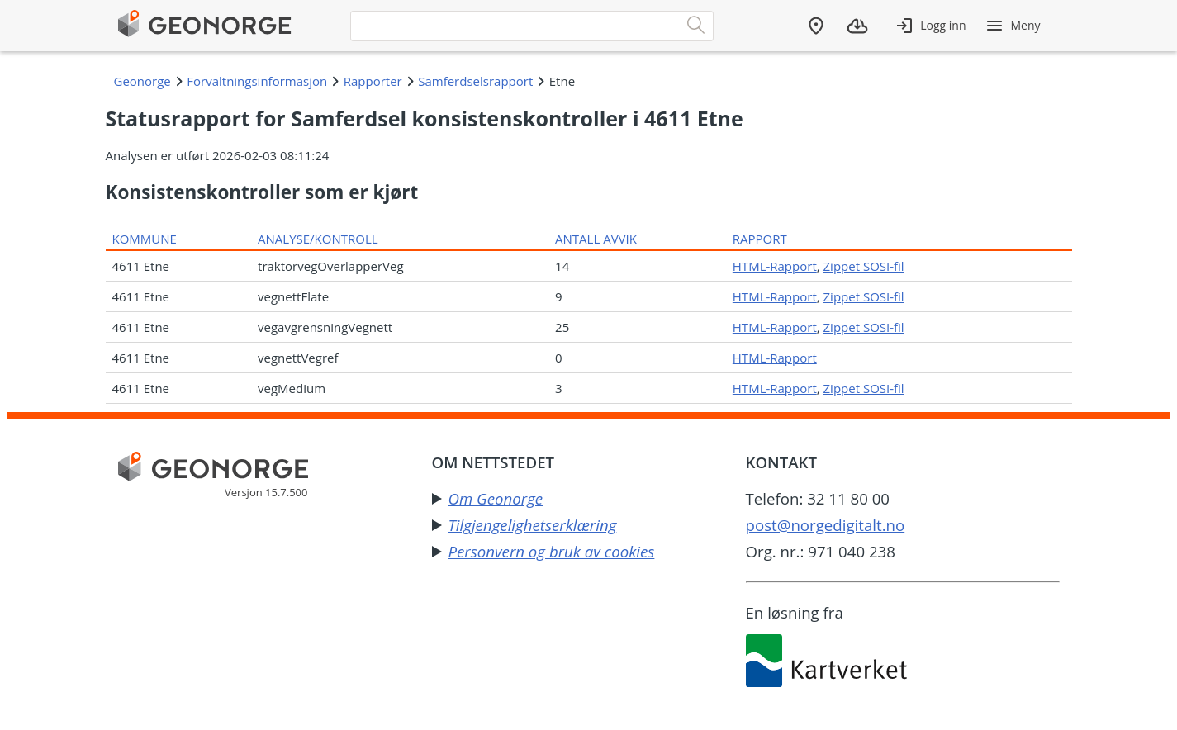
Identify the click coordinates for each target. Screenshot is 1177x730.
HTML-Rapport (775, 266)
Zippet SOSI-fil (863, 266)
